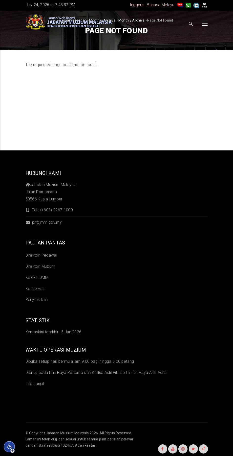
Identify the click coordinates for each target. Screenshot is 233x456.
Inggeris (137, 4)
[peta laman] (204, 4)
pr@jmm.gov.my (43, 222)
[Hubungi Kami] (188, 4)
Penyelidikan (36, 299)
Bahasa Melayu (160, 4)
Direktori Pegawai (41, 255)
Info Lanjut (34, 383)
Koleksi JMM (37, 277)
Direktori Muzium (40, 266)
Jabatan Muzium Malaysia (67, 433)
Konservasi (35, 288)
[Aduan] (196, 4)
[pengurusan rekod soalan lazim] (180, 4)
